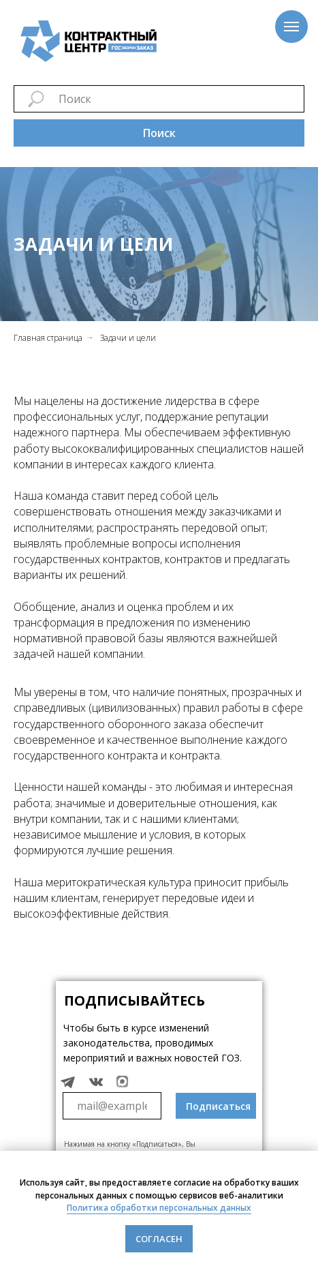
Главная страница (48, 338)
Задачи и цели (128, 338)
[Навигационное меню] (291, 26)
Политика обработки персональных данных (159, 1208)
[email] (112, 1105)
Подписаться (218, 1106)
